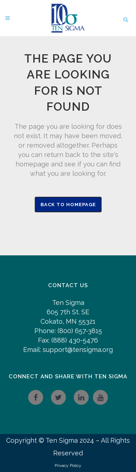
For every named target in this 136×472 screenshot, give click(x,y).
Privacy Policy (68, 465)
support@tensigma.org (78, 349)
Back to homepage (68, 204)
